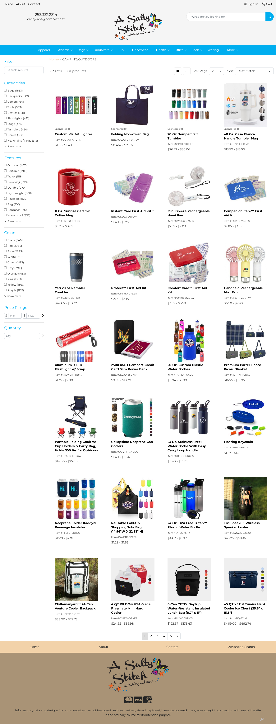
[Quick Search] (226, 16)
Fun (122, 50)
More (232, 50)
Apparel (45, 50)
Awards (65, 50)
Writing (214, 50)
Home (8, 4)
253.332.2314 (46, 14)
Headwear (141, 50)
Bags (83, 50)
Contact (34, 4)
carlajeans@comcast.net (46, 19)
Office (181, 50)
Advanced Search (241, 647)
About (20, 4)
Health (163, 50)
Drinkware (103, 50)
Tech (197, 50)
